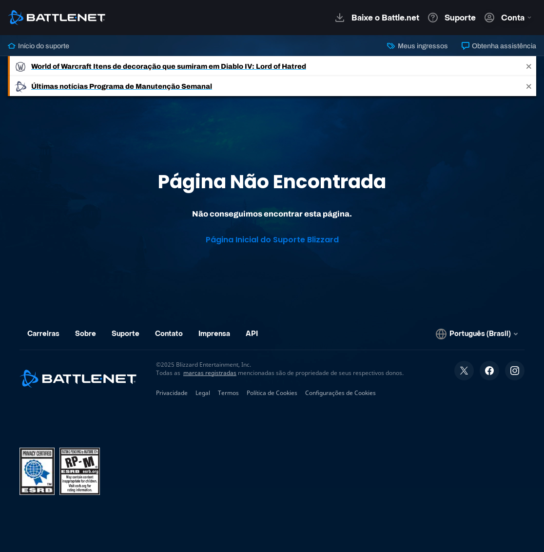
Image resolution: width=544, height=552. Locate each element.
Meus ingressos (417, 46)
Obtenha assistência (499, 46)
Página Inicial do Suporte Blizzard (272, 239)
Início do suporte (38, 46)
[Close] (529, 66)
